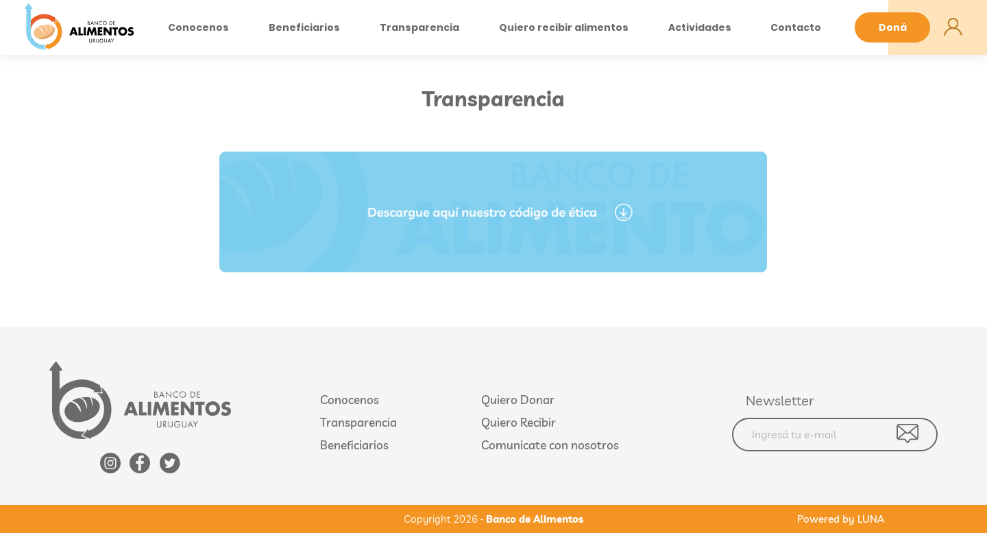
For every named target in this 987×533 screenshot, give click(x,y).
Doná (893, 27)
